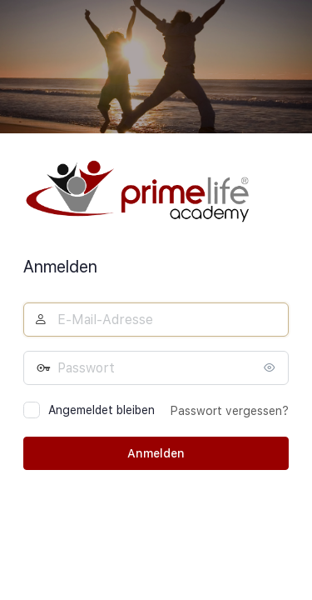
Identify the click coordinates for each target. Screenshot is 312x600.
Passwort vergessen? (230, 411)
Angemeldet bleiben (101, 410)
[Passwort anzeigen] (272, 367)
